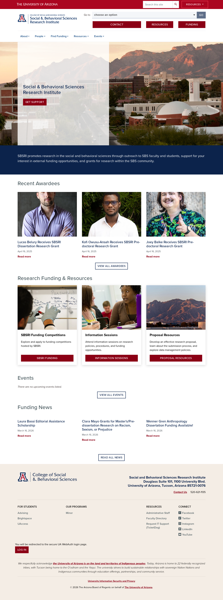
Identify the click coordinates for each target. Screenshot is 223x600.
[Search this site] (158, 4)
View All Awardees (112, 266)
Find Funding (59, 36)
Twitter (186, 518)
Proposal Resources (176, 358)
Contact (116, 24)
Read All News (111, 457)
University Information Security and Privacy (111, 581)
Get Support (34, 102)
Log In (21, 549)
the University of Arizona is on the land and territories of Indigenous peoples (99, 563)
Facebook (188, 513)
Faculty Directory (156, 518)
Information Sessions (111, 358)
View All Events (111, 395)
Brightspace (25, 518)
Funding (192, 24)
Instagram (188, 524)
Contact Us (180, 492)
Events (98, 36)
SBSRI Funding (47, 358)
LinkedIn (187, 529)
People (39, 36)
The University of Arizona (138, 587)
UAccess (23, 524)
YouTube (187, 534)
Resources (193, 4)
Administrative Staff (158, 513)
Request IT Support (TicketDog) (157, 525)
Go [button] (202, 15)
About (24, 36)
